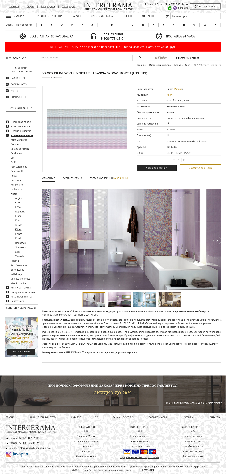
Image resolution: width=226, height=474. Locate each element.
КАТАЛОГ (76, 15)
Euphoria (20, 211)
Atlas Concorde (19, 139)
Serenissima (17, 269)
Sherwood (20, 247)
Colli (13, 162)
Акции (30, 6)
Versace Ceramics (20, 278)
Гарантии (86, 451)
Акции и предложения (86, 440)
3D (96, 417)
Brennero (16, 144)
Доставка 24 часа (86, 435)
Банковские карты (140, 440)
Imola (14, 175)
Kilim (18, 229)
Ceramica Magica (20, 149)
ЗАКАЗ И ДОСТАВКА (102, 15)
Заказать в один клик (200, 167)
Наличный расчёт (139, 435)
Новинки (14, 6)
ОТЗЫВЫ (127, 15)
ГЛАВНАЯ (11, 417)
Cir (12, 157)
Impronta (16, 180)
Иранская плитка (20, 126)
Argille (19, 198)
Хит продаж (68, 6)
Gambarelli (17, 171)
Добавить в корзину (156, 167)
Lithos (18, 234)
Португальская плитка (23, 292)
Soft (17, 251)
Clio (17, 202)
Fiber (18, 216)
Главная (141, 64)
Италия (178, 88)
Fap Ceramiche (19, 166)
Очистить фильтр (21, 108)
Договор (86, 446)
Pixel (18, 238)
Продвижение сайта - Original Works (139, 457)
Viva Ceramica (18, 283)
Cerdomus (16, 153)
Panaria (15, 260)
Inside (18, 225)
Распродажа (48, 6)
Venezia (19, 256)
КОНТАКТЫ (148, 15)
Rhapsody (20, 243)
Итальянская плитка (22, 135)
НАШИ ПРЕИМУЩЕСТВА (49, 15)
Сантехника (17, 301)
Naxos (14, 193)
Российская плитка (21, 296)
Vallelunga (16, 274)
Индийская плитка (21, 122)
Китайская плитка (21, 287)
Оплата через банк (140, 446)
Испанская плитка (21, 131)
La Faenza (16, 189)
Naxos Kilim (120, 178)
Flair (17, 220)
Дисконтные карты (86, 456)
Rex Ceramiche (19, 265)
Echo (18, 207)
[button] (217, 240)
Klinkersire (17, 184)
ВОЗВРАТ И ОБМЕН (159, 417)
